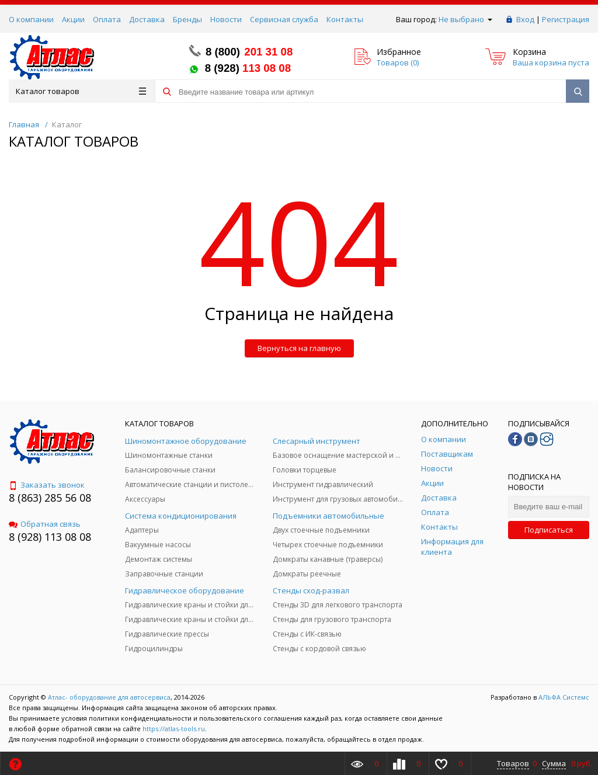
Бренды (187, 19)
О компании (31, 19)
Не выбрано (465, 19)
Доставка (147, 19)
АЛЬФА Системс (563, 697)
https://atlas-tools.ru (173, 728)
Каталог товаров (81, 91)
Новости (226, 19)
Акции (73, 19)
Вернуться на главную (299, 348)
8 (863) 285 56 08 (50, 498)
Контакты (344, 19)
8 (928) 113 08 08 (50, 537)
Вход (525, 19)
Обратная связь (45, 524)
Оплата (107, 19)
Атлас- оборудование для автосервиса (109, 697)
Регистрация (565, 19)
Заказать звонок (47, 484)
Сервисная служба (284, 19)
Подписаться (548, 529)
